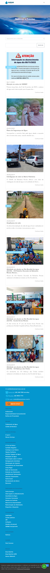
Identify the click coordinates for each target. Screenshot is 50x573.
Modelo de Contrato (11, 500)
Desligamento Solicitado (12, 461)
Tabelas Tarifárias (10, 452)
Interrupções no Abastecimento (14, 493)
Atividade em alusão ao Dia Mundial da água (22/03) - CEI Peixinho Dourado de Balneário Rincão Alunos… (23, 271)
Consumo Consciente (11, 498)
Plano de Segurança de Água (17, 130)
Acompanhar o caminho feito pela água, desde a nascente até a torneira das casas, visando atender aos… (25, 134)
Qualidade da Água (11, 496)
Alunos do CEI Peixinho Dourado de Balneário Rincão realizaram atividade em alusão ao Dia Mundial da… (25, 277)
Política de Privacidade (12, 416)
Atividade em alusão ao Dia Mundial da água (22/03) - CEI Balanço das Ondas (23, 368)
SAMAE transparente (11, 526)
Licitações (8, 522)
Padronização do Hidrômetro (14, 505)
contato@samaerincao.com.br (15, 389)
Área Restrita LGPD (11, 554)
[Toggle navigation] (44, 2)
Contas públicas (10, 517)
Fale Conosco (9, 543)
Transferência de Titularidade (14, 465)
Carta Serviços (9, 491)
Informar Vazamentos (11, 476)
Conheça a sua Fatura (11, 450)
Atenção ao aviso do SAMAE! (17, 84)
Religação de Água (11, 456)
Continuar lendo (39, 92)
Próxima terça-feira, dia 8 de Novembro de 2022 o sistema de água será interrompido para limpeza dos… (25, 88)
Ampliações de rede (14, 223)
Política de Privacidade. (23, 569)
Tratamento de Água (11, 424)
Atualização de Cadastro (12, 463)
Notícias (7, 535)
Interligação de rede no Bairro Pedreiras (21, 177)
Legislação (8, 515)
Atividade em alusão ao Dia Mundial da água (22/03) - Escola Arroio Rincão (23, 320)
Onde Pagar (9, 467)
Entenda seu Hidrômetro (12, 472)
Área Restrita (9, 552)
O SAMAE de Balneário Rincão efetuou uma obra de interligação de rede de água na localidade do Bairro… (25, 181)
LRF (6, 520)
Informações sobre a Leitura (13, 459)
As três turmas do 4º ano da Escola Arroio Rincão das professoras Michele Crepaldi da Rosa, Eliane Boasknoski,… (25, 325)
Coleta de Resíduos (11, 426)
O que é (7, 435)
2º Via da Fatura (10, 445)
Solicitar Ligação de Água (13, 454)
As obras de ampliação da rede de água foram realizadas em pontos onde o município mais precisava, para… (25, 227)
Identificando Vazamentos (13, 474)
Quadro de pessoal (11, 524)
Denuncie (8, 483)
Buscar (40, 45)
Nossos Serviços (10, 437)
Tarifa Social (9, 478)
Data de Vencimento (11, 470)
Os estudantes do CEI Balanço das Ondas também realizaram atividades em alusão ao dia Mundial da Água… (25, 373)
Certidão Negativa (10, 447)
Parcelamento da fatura (12, 481)
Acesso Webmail (10, 556)
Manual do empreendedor (13, 502)
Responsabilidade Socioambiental (15, 414)
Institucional (9, 411)
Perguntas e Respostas (11, 507)
